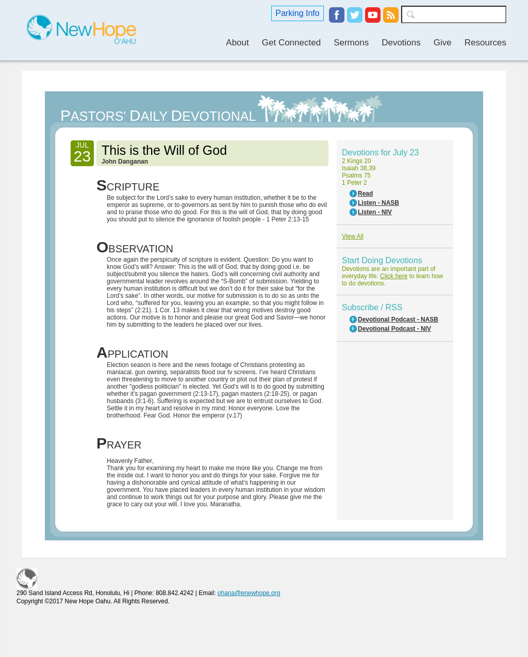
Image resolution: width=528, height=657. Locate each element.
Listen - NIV (375, 212)
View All (353, 236)
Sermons (351, 42)
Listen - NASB (378, 202)
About (237, 42)
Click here (393, 276)
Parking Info (297, 13)
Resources (485, 42)
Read (365, 193)
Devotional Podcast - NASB (398, 319)
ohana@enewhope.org (249, 593)
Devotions (401, 42)
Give (443, 42)
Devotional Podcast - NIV (394, 328)
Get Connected (291, 42)
